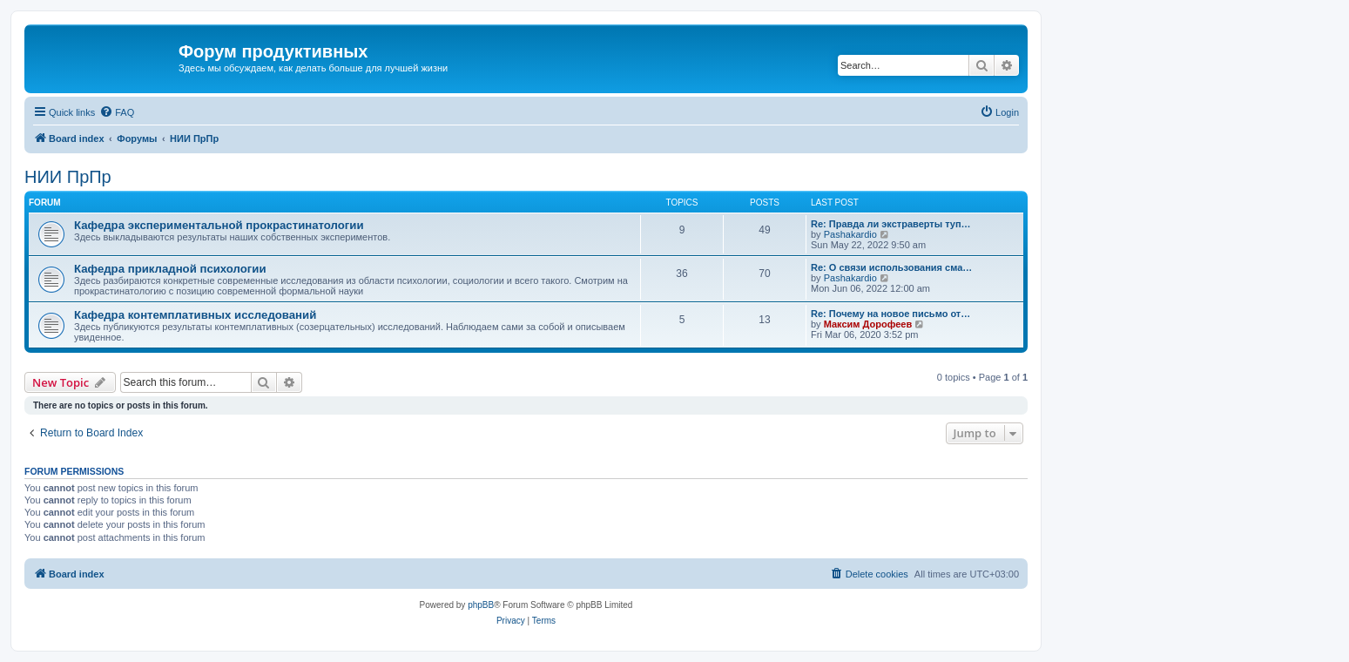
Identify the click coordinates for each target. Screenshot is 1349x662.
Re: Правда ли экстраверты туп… (891, 224)
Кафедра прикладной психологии (170, 268)
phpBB (481, 605)
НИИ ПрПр (67, 176)
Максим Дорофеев (868, 324)
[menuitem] (116, 112)
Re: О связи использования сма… (891, 267)
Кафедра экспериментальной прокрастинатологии (219, 225)
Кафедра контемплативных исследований (195, 314)
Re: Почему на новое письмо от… (890, 313)
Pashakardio (850, 234)
